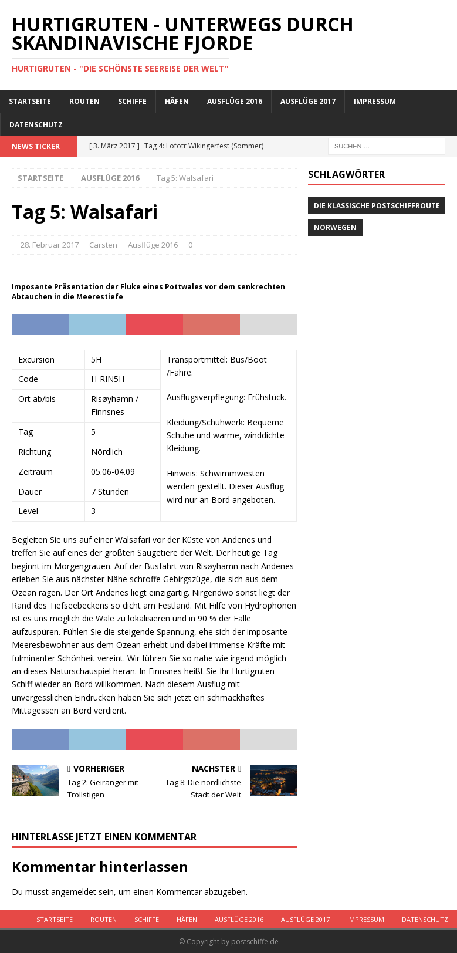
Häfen (177, 101)
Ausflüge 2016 (234, 101)
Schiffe (132, 101)
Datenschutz (36, 125)
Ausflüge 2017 (308, 101)
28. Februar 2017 (50, 244)
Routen (84, 101)
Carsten (103, 244)
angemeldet (73, 891)
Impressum (375, 101)
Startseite (30, 101)
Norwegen (335, 227)
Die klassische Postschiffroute (377, 206)
